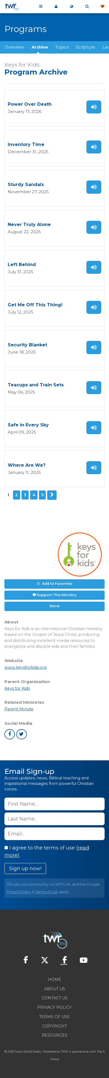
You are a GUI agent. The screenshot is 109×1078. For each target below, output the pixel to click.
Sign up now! (25, 868)
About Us (54, 988)
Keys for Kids (17, 688)
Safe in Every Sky (28, 425)
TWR (64, 1051)
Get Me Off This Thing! (35, 304)
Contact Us (55, 997)
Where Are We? (27, 465)
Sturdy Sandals (26, 184)
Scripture (85, 47)
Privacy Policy (19, 892)
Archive (39, 47)
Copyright (54, 1026)
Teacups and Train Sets (36, 384)
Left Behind (22, 264)
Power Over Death (30, 104)
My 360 (56, 6)
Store (54, 606)
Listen (93, 106)
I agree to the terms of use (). (46, 851)
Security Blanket (27, 344)
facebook (9, 734)
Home (54, 979)
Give (102, 6)
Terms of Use (46, 892)
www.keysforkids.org (25, 667)
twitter (21, 734)
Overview (14, 47)
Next (52, 495)
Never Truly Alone (29, 224)
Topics (61, 47)
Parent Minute (18, 709)
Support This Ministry (56, 595)
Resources (54, 1035)
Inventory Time (26, 144)
